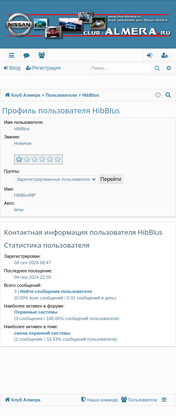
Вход (14, 68)
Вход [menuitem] (151, 56)
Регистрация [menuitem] (166, 56)
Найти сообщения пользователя (56, 291)
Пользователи (43, 56)
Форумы (28, 56)
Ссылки (13, 56)
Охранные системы (35, 312)
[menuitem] (168, 95)
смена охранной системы (42, 333)
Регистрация (46, 68)
